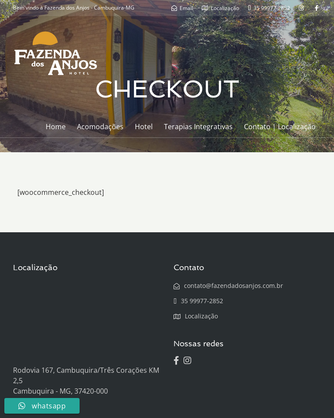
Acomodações (100, 126)
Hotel (144, 126)
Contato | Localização (280, 126)
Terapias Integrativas (198, 126)
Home (56, 126)
